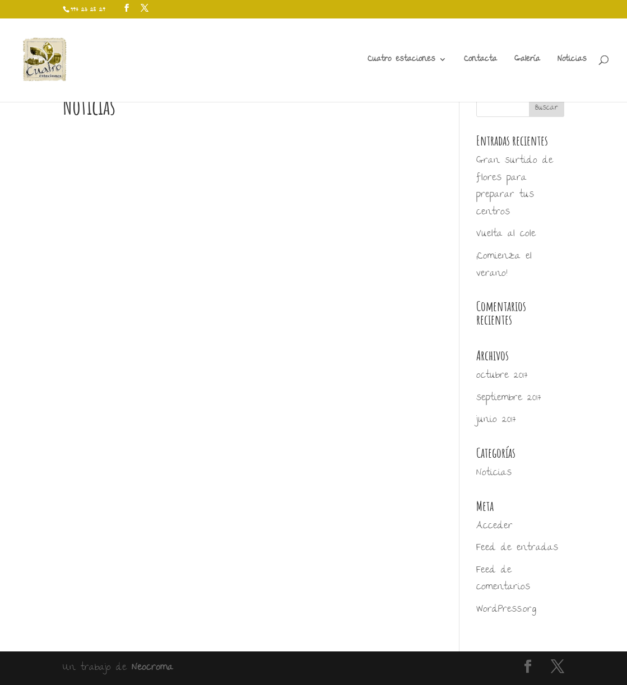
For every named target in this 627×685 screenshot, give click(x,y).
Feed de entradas (517, 548)
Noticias (572, 61)
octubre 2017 (502, 376)
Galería (527, 61)
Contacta (480, 61)
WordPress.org (506, 609)
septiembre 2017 (508, 398)
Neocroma (152, 668)
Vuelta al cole (506, 234)
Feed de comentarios (503, 579)
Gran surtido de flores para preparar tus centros (514, 187)
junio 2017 (496, 420)
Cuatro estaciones (401, 61)
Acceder (494, 526)
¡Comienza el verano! (504, 265)
